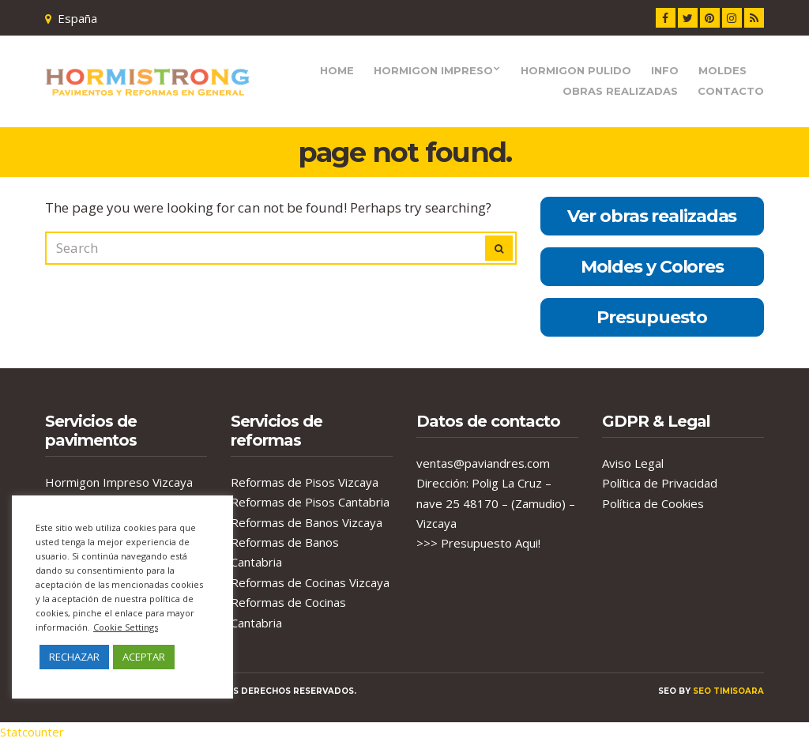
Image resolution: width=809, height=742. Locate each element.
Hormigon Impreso (433, 70)
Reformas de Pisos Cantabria (310, 502)
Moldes (722, 70)
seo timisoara (728, 691)
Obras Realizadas (620, 91)
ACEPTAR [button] (143, 657)
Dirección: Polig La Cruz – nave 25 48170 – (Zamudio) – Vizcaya (495, 503)
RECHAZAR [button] (74, 657)
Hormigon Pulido (576, 70)
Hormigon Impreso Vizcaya (119, 482)
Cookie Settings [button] (125, 627)
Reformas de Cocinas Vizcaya (310, 582)
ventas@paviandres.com (483, 463)
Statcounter (32, 732)
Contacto (731, 91)
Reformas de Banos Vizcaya (306, 522)
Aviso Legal (633, 463)
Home (337, 70)
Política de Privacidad (659, 483)
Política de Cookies (653, 503)
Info (665, 70)
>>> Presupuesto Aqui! (478, 543)
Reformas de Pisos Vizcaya (304, 482)
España (77, 18)
